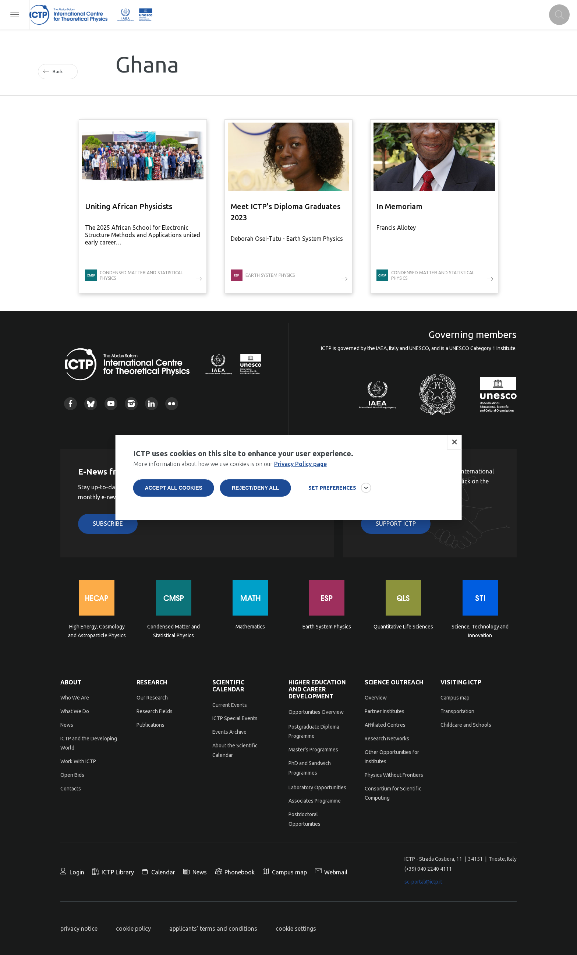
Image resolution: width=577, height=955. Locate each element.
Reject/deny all (255, 491)
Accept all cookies (173, 491)
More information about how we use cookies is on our (230, 467)
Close (454, 445)
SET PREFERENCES (332, 491)
